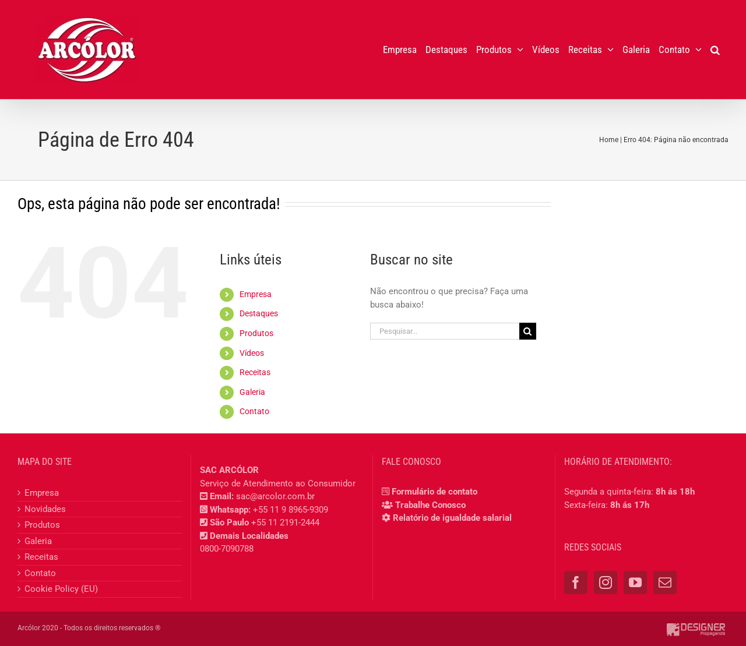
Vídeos (252, 353)
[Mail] (665, 582)
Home (608, 140)
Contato (254, 411)
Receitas (255, 372)
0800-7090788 (227, 548)
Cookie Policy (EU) (61, 589)
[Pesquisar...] (444, 331)
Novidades (45, 509)
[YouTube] (635, 582)
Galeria (252, 392)
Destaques (259, 313)
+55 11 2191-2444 (285, 522)
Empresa (256, 294)
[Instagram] (605, 582)
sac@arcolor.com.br (275, 496)
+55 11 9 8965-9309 (290, 509)
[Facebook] (575, 582)
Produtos (256, 333)
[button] (715, 49)
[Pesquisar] (527, 331)
